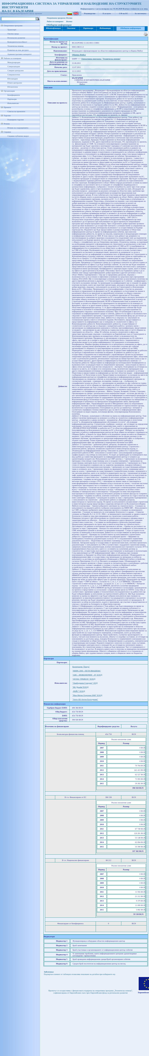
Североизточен (13, 75)
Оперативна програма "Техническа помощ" (101, 59)
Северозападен (13, 66)
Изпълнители (13, 103)
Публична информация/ (10, 13)
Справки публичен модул (18, 136)
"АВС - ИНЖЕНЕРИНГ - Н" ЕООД (87, 675)
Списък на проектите (16, 111)
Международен (13, 62)
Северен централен (15, 71)
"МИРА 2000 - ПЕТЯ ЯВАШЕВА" (86, 671)
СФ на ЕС (123, 13)
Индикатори (105, 28)
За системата (140, 13)
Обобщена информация (130, 28)
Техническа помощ (15, 46)
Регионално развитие (16, 38)
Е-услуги (107, 13)
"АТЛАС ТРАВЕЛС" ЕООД (83, 679)
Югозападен (12, 79)
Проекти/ (24, 13)
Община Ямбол (79, 55)
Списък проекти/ (35, 13)
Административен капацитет (19, 54)
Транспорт (11, 30)
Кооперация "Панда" (81, 667)
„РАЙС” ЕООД (78, 691)
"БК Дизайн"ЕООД (80, 687)
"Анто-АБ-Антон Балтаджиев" (85, 699)
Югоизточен (12, 87)
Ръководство (89, 13)
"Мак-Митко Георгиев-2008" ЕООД (87, 695)
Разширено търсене (15, 120)
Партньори (12, 99)
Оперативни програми (13, 26)
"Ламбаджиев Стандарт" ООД (84, 683)
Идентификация (53, 28)
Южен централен (14, 83)
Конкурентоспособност (17, 42)
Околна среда (13, 34)
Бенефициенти (13, 95)
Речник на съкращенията (17, 128)
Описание (71, 28)
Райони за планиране (12, 58)
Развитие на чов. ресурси (18, 50)
